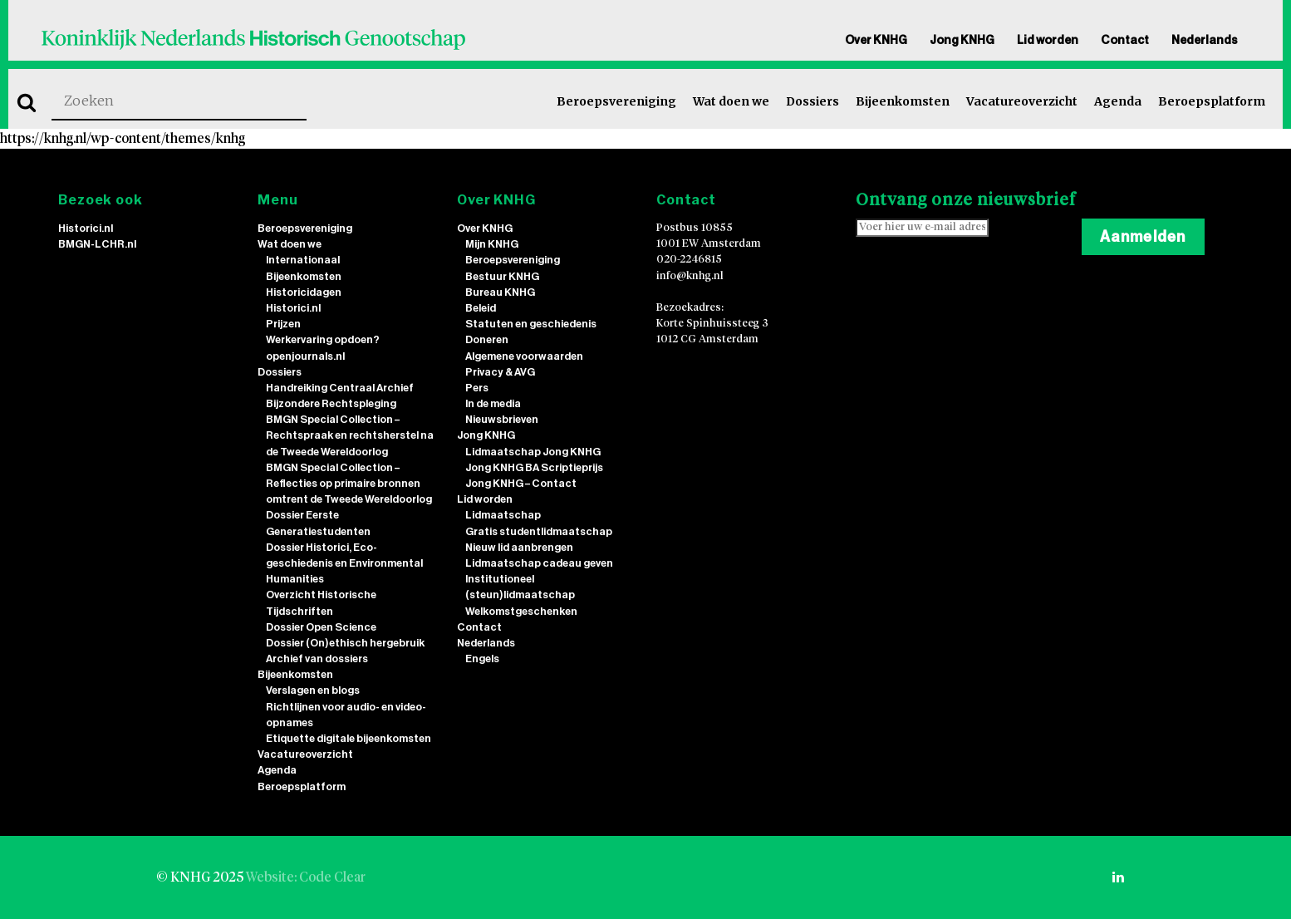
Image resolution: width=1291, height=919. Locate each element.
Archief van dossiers (317, 658)
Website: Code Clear (306, 877)
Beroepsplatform (1211, 101)
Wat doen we (731, 101)
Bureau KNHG (500, 292)
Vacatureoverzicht (1021, 101)
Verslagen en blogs (313, 690)
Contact (1125, 39)
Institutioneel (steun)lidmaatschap (520, 587)
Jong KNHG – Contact (521, 483)
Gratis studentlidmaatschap (538, 531)
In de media (493, 403)
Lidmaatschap (503, 515)
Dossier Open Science (321, 627)
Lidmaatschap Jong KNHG (533, 451)
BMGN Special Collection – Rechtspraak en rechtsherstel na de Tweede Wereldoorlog (350, 435)
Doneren (486, 339)
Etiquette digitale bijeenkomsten (348, 738)
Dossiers (812, 101)
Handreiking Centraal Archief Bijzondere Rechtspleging (340, 395)
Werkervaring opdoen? (323, 339)
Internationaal (303, 259)
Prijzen (283, 323)
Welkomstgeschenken (521, 611)
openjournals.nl (305, 356)
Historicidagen (303, 292)
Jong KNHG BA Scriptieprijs (534, 467)
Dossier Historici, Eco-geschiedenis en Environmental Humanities (344, 563)
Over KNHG (876, 39)
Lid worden (1047, 39)
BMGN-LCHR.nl (97, 244)
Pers (476, 387)
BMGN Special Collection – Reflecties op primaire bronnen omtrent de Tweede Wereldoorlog (349, 483)
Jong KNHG (962, 39)
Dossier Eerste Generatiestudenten (318, 523)
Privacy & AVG (500, 372)
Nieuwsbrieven (501, 419)
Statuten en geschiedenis (530, 323)
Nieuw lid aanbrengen (519, 547)
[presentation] (982, 285)
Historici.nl (85, 228)
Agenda (1117, 101)
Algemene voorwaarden (524, 356)
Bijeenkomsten (903, 101)
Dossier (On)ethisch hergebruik (345, 642)
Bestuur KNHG (502, 276)
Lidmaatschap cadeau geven (539, 563)
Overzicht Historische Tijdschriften (321, 602)
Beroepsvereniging (616, 101)
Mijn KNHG (491, 244)
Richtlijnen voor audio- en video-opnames (346, 714)
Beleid (480, 308)
